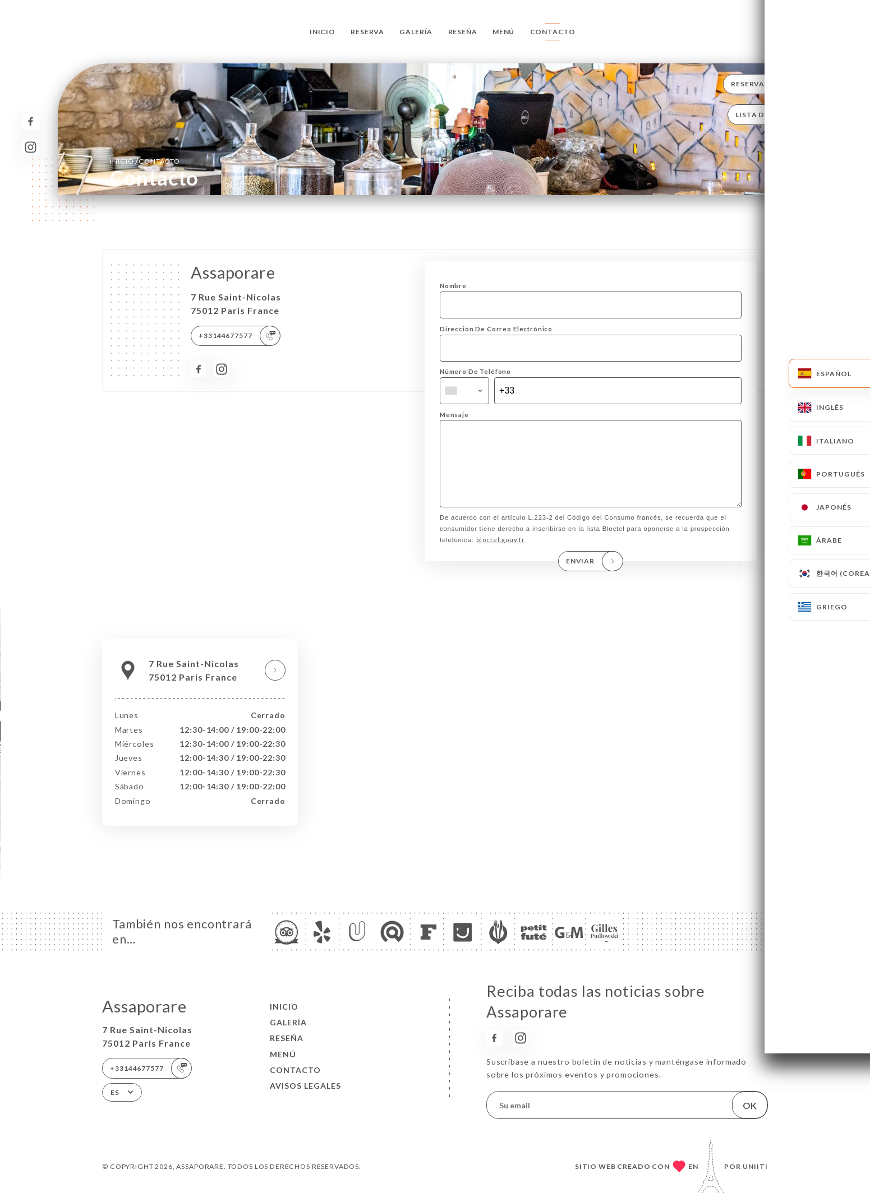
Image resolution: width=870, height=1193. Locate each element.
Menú (503, 31)
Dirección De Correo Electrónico (496, 328)
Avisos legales (305, 1085)
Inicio (322, 31)
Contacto (553, 31)
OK (750, 1105)
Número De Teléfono (475, 371)
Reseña (462, 31)
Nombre (453, 285)
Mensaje (454, 414)
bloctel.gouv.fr (500, 555)
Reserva (367, 31)
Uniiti (755, 1166)
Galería (415, 31)
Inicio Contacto (145, 160)
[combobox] (464, 390)
